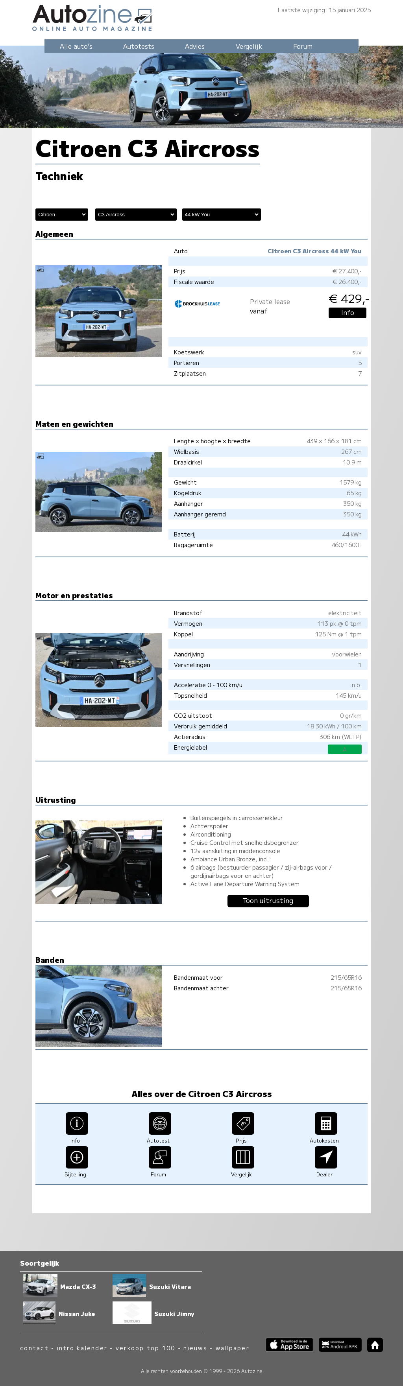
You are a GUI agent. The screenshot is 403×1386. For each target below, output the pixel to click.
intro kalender (82, 1348)
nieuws (195, 1348)
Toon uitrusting (268, 900)
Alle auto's (76, 46)
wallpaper (233, 1348)
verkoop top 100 (146, 1348)
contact (34, 1348)
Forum (302, 46)
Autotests (138, 46)
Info (347, 312)
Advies (195, 46)
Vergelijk (249, 46)
